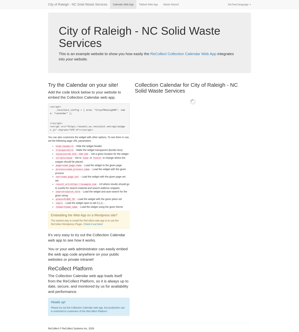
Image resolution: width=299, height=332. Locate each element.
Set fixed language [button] (239, 4)
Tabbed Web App (148, 4)
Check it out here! (93, 224)
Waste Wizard (171, 4)
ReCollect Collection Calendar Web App (183, 54)
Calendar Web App (123, 4)
